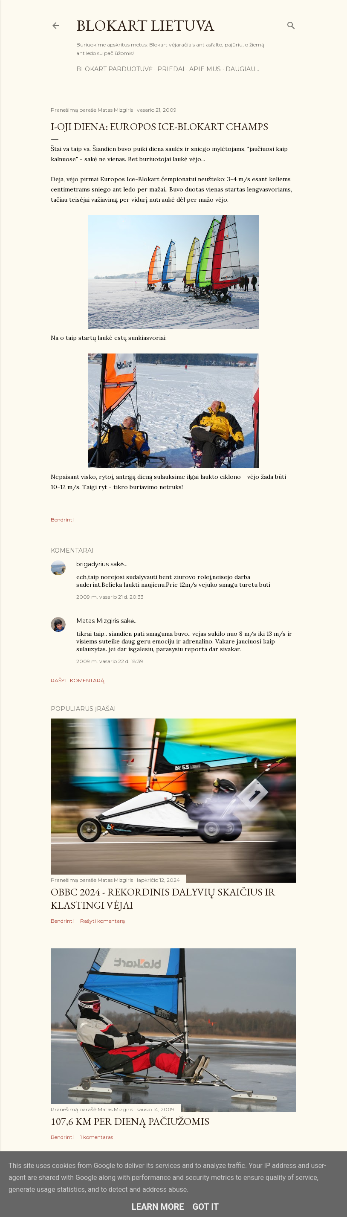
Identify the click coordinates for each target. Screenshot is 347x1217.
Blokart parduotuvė (114, 69)
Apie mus (205, 69)
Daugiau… (242, 69)
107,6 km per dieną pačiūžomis (130, 1121)
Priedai (171, 69)
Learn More (158, 1207)
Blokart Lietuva (145, 25)
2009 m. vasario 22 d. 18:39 (109, 661)
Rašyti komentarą (77, 680)
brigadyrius (92, 564)
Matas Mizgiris (97, 621)
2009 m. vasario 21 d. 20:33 (110, 597)
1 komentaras (96, 1137)
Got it (206, 1207)
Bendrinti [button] (62, 519)
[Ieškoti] (291, 23)
